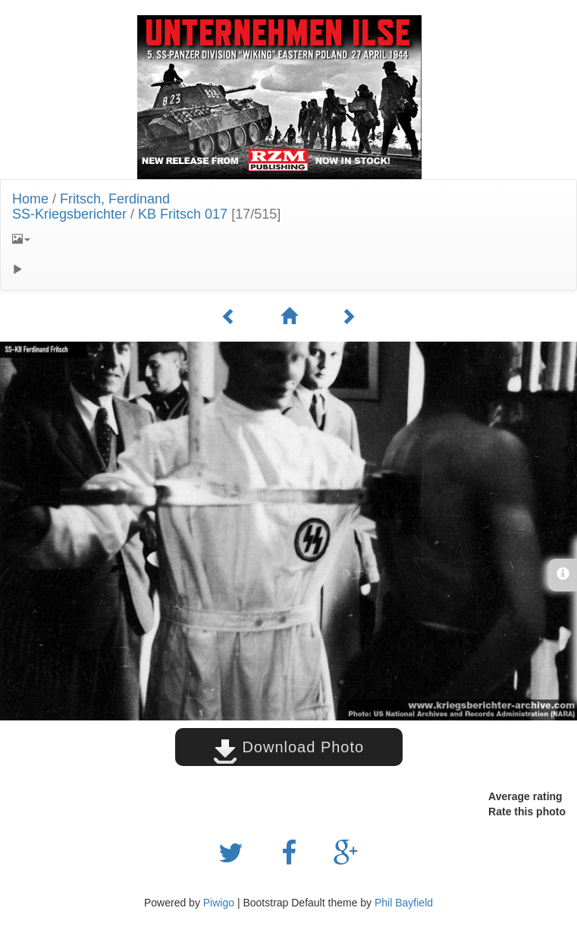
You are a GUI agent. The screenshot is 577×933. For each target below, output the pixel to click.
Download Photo (288, 747)
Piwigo (218, 903)
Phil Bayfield (404, 903)
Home (30, 198)
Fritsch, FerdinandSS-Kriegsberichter (91, 206)
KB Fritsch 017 (182, 214)
